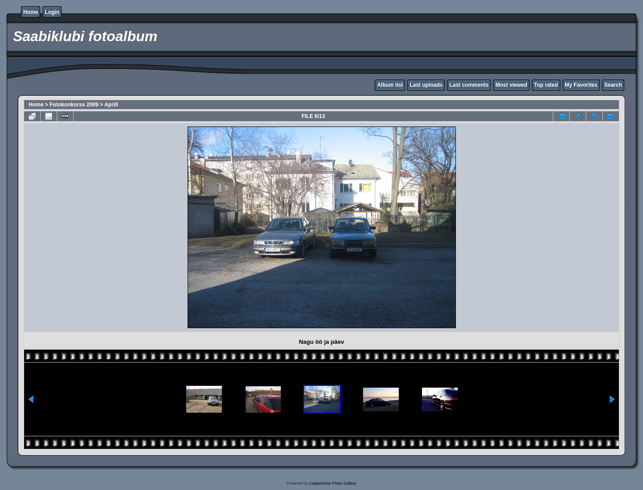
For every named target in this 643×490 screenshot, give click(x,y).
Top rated (546, 85)
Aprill (111, 104)
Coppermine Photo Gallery (332, 483)
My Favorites (581, 85)
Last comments (469, 85)
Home (30, 12)
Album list (390, 85)
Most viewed (511, 85)
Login (52, 12)
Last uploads (426, 85)
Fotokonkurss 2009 (74, 104)
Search (613, 85)
